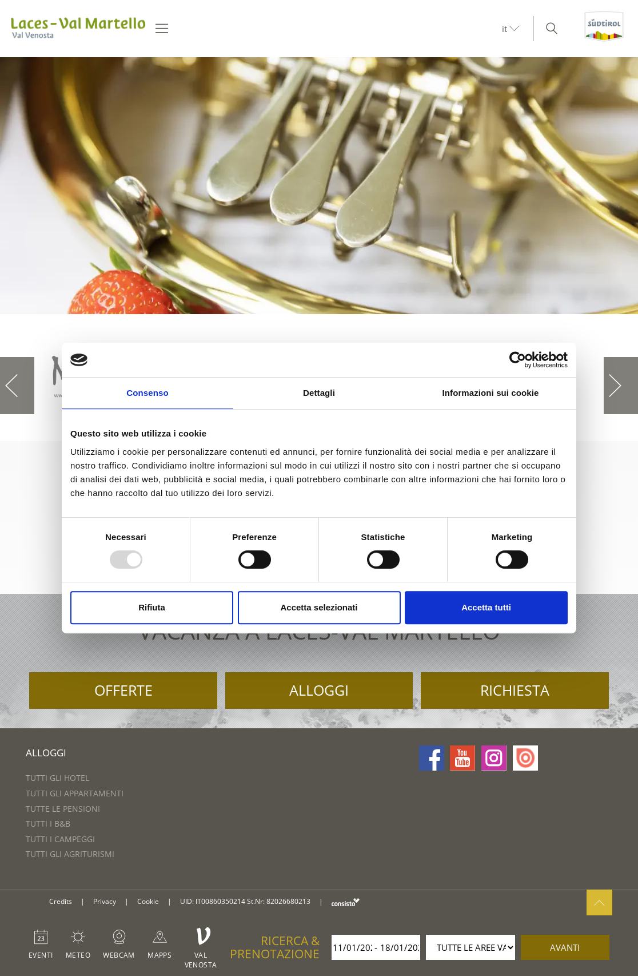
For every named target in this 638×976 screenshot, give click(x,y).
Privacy (104, 901)
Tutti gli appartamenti (74, 793)
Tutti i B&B (48, 823)
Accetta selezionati (318, 607)
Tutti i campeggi (60, 839)
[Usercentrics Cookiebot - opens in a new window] (518, 359)
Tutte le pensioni (63, 808)
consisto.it (346, 901)
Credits (60, 901)
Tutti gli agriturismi (70, 853)
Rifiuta (151, 607)
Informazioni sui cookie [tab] (490, 393)
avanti (565, 947)
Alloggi (319, 690)
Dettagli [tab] (319, 393)
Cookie (148, 901)
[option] (319, 185)
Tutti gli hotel (57, 777)
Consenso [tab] (147, 393)
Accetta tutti (486, 607)
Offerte (123, 690)
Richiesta (514, 690)
